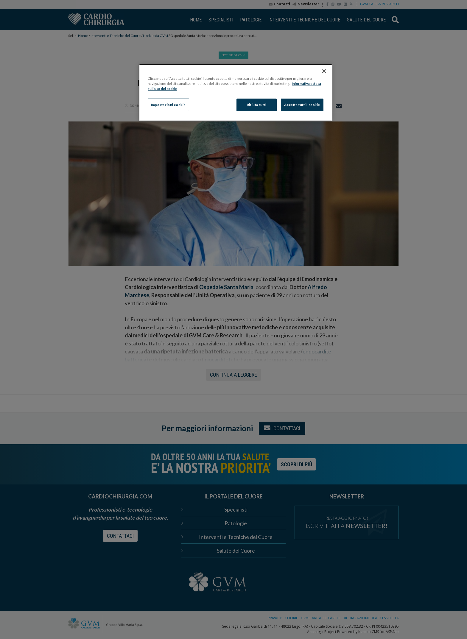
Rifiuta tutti (256, 105)
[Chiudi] (324, 71)
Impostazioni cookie (168, 105)
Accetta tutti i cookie (302, 105)
